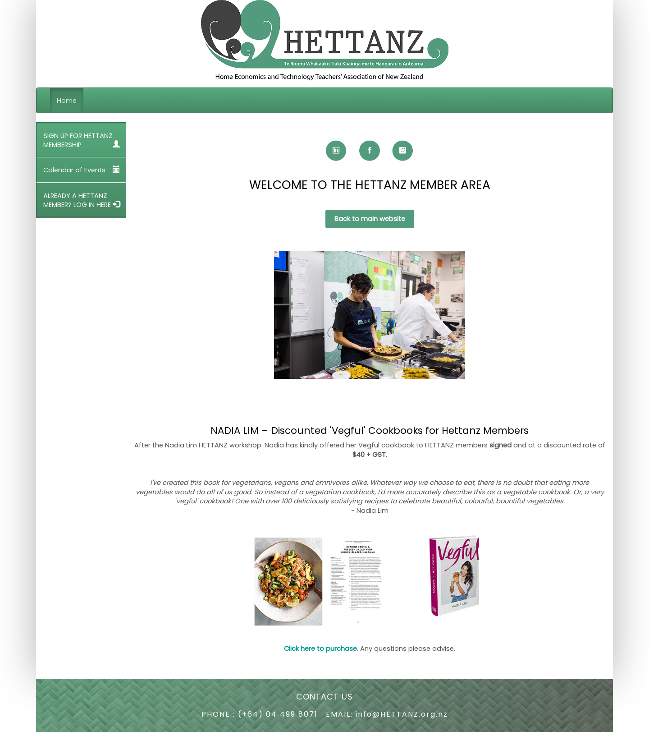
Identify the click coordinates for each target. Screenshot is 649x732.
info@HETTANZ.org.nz (402, 714)
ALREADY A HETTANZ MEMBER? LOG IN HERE (81, 200)
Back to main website (369, 218)
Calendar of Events (81, 170)
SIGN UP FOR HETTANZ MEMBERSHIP (81, 140)
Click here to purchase (320, 648)
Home (67, 100)
